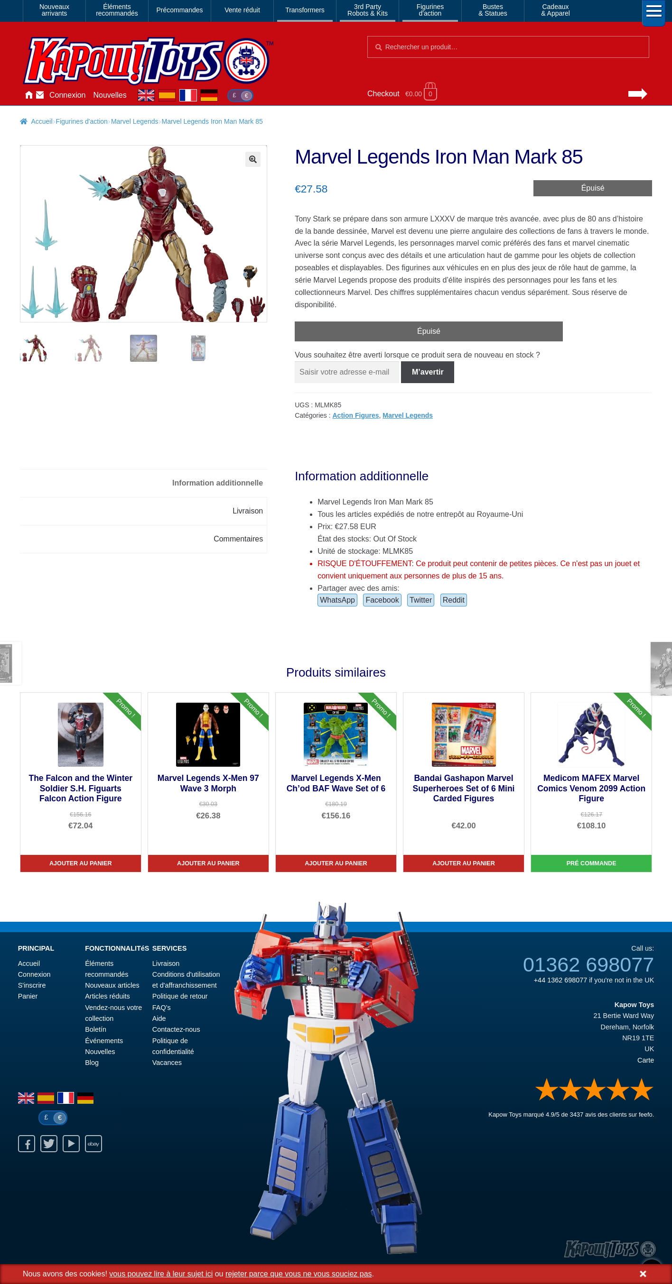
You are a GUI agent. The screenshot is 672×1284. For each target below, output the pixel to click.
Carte (645, 1060)
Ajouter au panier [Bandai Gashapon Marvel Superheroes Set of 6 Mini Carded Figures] (463, 863)
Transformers (305, 10)
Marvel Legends (135, 121)
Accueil (28, 95)
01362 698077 (588, 964)
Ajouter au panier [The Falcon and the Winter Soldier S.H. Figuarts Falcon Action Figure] (80, 863)
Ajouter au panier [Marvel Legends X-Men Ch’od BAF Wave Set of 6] (336, 863)
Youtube (71, 1143)
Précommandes (179, 10)
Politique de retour (180, 996)
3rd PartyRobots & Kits (367, 10)
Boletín (95, 1029)
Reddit (454, 600)
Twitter (421, 600)
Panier (28, 996)
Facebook (382, 600)
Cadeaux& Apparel (555, 10)
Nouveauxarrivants (54, 10)
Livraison (166, 963)
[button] (253, 159)
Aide (159, 1018)
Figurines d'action (82, 121)
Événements (104, 1041)
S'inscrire (32, 985)
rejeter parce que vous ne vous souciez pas (298, 1274)
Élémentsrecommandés (117, 10)
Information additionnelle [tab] (217, 483)
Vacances (167, 1062)
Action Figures (356, 415)
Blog (92, 1062)
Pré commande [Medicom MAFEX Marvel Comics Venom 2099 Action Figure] (591, 863)
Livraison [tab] (248, 511)
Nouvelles (110, 95)
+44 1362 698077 (560, 980)
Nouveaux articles (112, 985)
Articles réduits (107, 996)
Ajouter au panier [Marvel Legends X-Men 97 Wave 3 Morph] (208, 863)
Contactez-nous (40, 95)
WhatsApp (337, 600)
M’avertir (428, 372)
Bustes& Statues (492, 10)
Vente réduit (242, 10)
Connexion (67, 95)
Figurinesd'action (430, 10)
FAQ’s (161, 1007)
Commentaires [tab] (238, 539)
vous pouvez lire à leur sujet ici (161, 1274)
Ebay (93, 1143)
